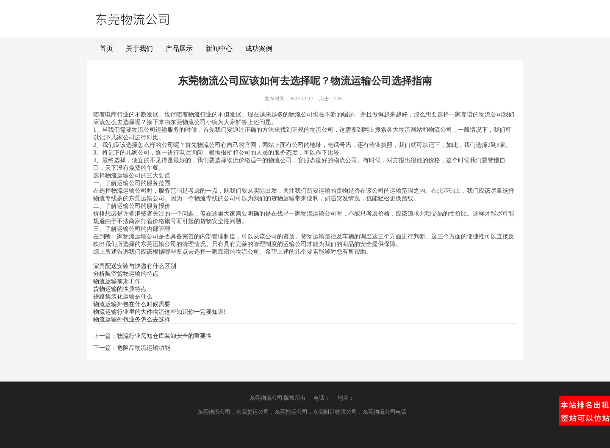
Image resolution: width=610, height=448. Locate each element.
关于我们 (139, 48)
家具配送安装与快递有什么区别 (134, 266)
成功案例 (258, 48)
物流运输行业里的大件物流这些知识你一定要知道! (159, 312)
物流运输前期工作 (117, 281)
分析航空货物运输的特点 (125, 274)
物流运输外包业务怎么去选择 (131, 319)
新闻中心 (219, 48)
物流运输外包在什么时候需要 (131, 304)
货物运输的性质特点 (120, 289)
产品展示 (179, 48)
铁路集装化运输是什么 (122, 296)
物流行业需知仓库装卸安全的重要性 (164, 336)
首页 (106, 48)
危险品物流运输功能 (143, 348)
